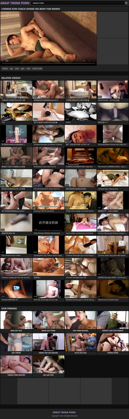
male (28, 69)
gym (22, 69)
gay (11, 69)
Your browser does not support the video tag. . (48, 38)
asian (17, 69)
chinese (5, 69)
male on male (37, 69)
